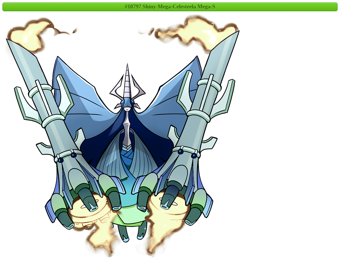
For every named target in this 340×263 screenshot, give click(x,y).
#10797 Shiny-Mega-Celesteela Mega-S (170, 7)
